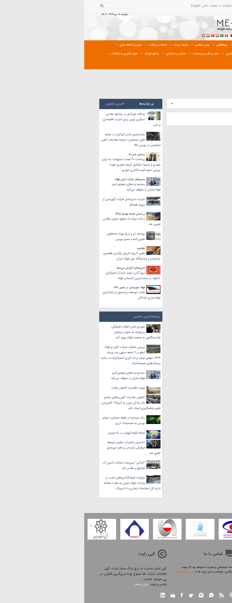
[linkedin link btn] (78, 595)
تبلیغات (130, 6)
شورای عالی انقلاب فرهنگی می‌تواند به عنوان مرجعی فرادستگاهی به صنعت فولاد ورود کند (51, 332)
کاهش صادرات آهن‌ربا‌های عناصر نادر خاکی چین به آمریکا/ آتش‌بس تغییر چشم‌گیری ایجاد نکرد (46, 403)
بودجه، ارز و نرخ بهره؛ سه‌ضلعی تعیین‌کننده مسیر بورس (42, 236)
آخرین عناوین (31, 104)
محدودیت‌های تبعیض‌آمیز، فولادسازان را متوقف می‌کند (51, 187)
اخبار (183, 6)
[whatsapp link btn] (127, 595)
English (111, 6)
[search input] (37, 6)
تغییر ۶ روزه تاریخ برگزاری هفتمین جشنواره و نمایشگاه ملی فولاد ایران (47, 256)
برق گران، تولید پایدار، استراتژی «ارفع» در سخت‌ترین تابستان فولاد (48, 275)
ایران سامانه (57, 584)
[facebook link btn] (98, 595)
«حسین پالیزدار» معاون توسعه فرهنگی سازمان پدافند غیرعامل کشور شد (49, 448)
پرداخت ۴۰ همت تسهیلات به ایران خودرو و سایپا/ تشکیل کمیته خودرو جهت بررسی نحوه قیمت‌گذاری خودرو (46, 165)
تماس (121, 6)
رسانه (173, 6)
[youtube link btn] (88, 596)
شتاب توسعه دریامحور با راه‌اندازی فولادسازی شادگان (47, 295)
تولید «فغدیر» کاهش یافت (44, 387)
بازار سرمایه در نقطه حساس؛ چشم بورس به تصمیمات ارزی (39, 420)
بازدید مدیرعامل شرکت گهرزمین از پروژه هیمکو (39, 202)
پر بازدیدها (62, 104)
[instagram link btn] (117, 595)
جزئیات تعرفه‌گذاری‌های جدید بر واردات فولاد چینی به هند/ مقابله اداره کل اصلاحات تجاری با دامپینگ (48, 483)
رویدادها (162, 6)
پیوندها (153, 6)
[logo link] (175, 26)
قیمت (206, 6)
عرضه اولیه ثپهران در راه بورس (42, 432)
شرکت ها (195, 6)
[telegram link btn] (158, 596)
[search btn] (17, 6)
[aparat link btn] (147, 595)
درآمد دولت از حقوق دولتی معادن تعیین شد (47, 221)
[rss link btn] (137, 595)
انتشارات (141, 6)
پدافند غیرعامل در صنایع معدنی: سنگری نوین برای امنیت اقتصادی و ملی (47, 119)
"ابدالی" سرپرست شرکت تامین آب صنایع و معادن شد (39, 465)
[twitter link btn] (106, 596)
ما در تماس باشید (101, 572)
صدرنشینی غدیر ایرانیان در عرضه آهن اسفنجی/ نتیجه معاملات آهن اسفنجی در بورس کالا (46, 140)
